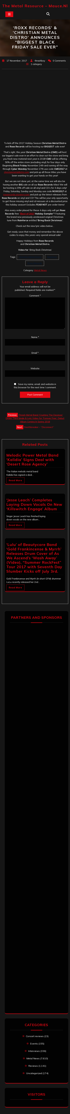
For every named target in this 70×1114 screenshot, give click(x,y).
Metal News (40, 270)
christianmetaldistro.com (16, 172)
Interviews (34, 1051)
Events (34, 1043)
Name (35, 337)
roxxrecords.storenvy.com (16, 194)
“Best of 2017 (26, 213)
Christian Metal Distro (30, 257)
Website (35, 368)
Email (35, 352)
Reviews (33, 1065)
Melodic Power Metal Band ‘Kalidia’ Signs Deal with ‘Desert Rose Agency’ (32, 459)
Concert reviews (35, 1036)
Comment (35, 295)
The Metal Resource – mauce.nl (35, 6)
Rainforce (52, 257)
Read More (15, 480)
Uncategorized (34, 1073)
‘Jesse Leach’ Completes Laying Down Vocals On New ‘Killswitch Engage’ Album (34, 504)
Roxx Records (34, 263)
